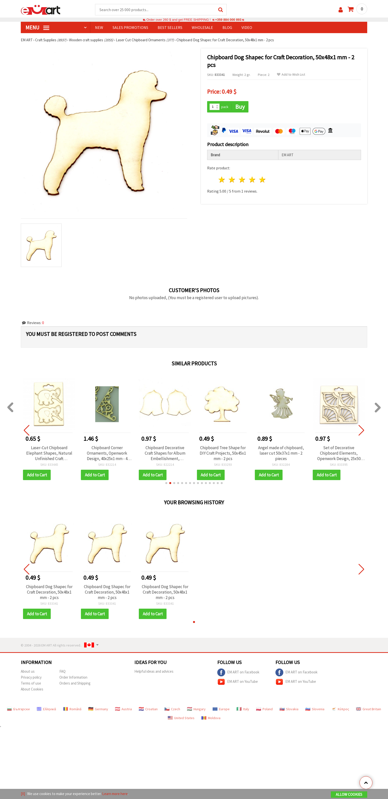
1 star (222, 180)
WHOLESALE (202, 27)
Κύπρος (340, 709)
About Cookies (32, 689)
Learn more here (115, 793)
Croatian (148, 709)
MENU (37, 27)
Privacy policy (31, 677)
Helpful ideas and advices (153, 671)
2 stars (232, 180)
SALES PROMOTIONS (130, 27)
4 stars (252, 180)
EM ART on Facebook (238, 672)
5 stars (262, 180)
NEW (99, 27)
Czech (172, 709)
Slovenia (314, 709)
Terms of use (31, 683)
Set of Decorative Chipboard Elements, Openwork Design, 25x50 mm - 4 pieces (339, 453)
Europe (221, 709)
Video (247, 27)
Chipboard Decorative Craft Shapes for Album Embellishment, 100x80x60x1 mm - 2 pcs (165, 453)
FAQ (62, 671)
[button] (166, 483)
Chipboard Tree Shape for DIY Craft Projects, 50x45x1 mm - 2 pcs (223, 453)
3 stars (242, 180)
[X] (23, 793)
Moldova (210, 717)
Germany (98, 709)
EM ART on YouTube (237, 682)
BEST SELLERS (170, 27)
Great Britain (368, 709)
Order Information (73, 677)
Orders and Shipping (75, 683)
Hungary (196, 709)
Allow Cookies (349, 794)
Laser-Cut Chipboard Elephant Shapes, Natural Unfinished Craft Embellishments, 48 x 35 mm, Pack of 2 (49, 453)
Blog (227, 27)
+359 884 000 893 (228, 20)
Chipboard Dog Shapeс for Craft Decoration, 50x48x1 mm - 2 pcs (49, 592)
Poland (264, 709)
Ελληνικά (46, 709)
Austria (123, 709)
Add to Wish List (291, 74)
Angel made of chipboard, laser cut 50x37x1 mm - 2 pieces (281, 453)
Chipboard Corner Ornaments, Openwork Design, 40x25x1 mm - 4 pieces (107, 453)
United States (181, 717)
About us (28, 671)
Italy (243, 709)
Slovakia (289, 709)
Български (18, 709)
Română (72, 709)
